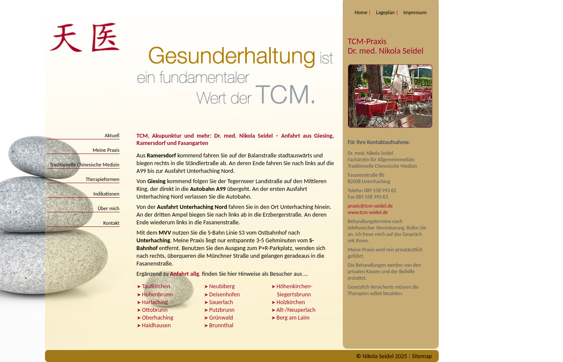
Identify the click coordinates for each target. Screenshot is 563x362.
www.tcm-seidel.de (368, 212)
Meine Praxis (106, 150)
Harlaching (155, 302)
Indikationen (106, 194)
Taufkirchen (156, 286)
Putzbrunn (221, 310)
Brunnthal (221, 325)
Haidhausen (156, 325)
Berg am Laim (292, 317)
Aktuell (112, 136)
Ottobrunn (155, 310)
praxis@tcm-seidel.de (370, 206)
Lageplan (385, 12)
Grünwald (221, 317)
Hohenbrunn (157, 294)
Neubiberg (222, 286)
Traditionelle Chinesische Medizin (84, 165)
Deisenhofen (224, 294)
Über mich (109, 208)
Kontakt (111, 223)
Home (361, 12)
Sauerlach (221, 302)
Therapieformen (103, 179)
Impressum (414, 12)
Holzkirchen (290, 302)
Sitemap (422, 356)
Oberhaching (157, 317)
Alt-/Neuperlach (295, 310)
